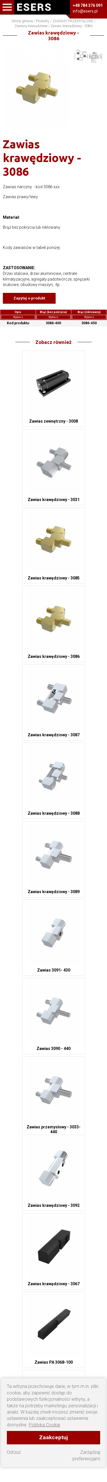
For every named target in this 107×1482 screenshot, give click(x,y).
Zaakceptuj (53, 1437)
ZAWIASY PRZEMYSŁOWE (73, 21)
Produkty (42, 21)
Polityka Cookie (44, 1425)
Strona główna (22, 21)
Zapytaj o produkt (29, 298)
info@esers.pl (85, 11)
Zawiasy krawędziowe (31, 26)
